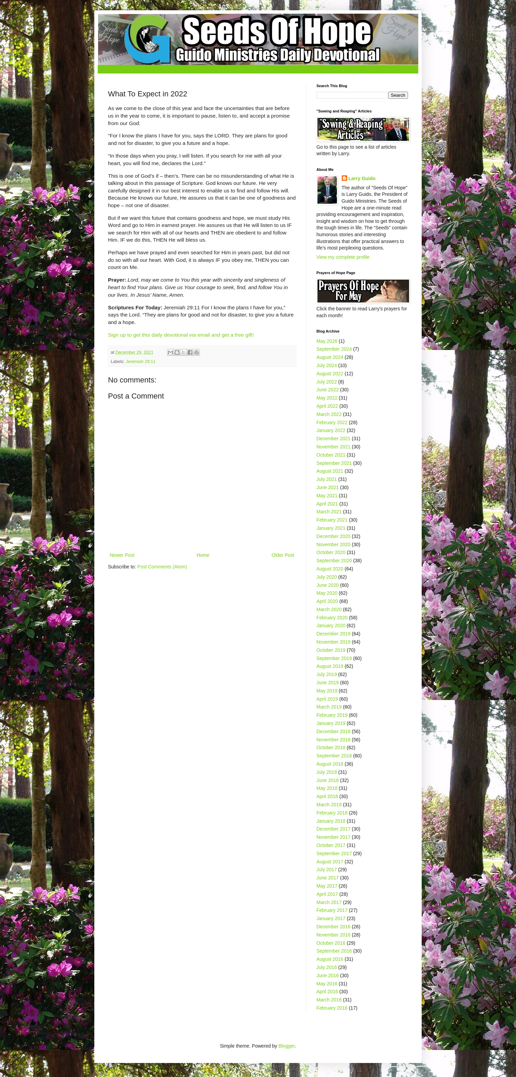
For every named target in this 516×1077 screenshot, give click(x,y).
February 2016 (332, 1008)
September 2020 (334, 560)
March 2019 (329, 707)
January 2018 (330, 821)
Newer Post (122, 555)
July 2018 (326, 772)
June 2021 (327, 487)
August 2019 (329, 666)
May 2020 (326, 593)
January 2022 (330, 430)
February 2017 (332, 910)
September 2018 (334, 755)
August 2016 (329, 959)
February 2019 (332, 715)
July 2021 (326, 479)
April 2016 (327, 991)
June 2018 (327, 780)
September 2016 (334, 951)
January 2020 (330, 625)
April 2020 (327, 601)
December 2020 (333, 536)
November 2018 (333, 739)
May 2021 (326, 495)
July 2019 (326, 674)
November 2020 (333, 544)
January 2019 (330, 723)
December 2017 (333, 829)
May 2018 (326, 788)
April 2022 (327, 406)
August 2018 (329, 764)
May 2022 (326, 398)
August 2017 (329, 861)
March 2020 (329, 609)
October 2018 (330, 747)
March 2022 (329, 414)
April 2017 (327, 894)
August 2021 (329, 471)
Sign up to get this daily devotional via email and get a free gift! (181, 335)
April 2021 (327, 504)
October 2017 (330, 845)
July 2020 (326, 577)
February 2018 (332, 813)
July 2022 (326, 382)
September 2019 (334, 658)
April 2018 (327, 796)
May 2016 (326, 983)
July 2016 (326, 967)
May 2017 (326, 886)
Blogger (287, 1046)
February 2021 (332, 520)
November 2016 (333, 935)
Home (202, 555)
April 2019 (327, 699)
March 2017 (329, 902)
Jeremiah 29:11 (140, 361)
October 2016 (330, 943)
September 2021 (334, 463)
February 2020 (332, 617)
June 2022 (327, 389)
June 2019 (327, 682)
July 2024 (326, 365)
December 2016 (333, 926)
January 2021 (330, 528)
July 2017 (326, 869)
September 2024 (334, 349)
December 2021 (333, 438)
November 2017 (333, 837)
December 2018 (333, 731)
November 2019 (333, 642)
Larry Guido (362, 178)
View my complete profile (342, 257)
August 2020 (329, 568)
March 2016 (329, 999)
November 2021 (333, 446)
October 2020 (330, 552)
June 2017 (327, 877)
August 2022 (329, 373)
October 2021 (330, 455)
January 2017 (330, 918)
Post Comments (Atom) (162, 566)
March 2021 (329, 511)
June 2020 (327, 585)
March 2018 (329, 804)
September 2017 (334, 853)
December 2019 (333, 633)
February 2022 (332, 422)
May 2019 (326, 691)
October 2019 (330, 650)
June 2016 (327, 975)
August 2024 (329, 357)
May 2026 (326, 341)
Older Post (283, 555)
